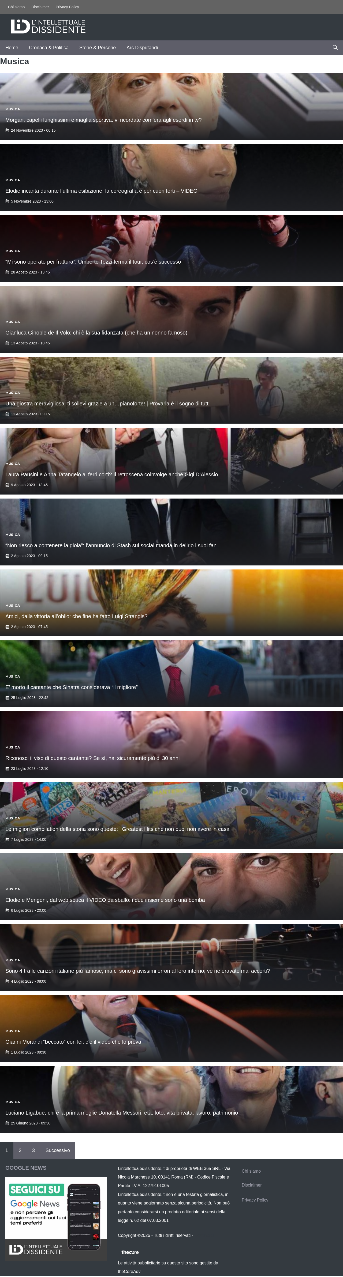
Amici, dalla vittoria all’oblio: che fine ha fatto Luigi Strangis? (76, 616)
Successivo (58, 1150)
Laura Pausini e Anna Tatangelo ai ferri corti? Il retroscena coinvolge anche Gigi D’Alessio (111, 474)
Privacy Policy (67, 7)
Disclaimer (40, 7)
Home (11, 47)
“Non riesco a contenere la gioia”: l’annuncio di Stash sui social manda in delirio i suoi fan (111, 545)
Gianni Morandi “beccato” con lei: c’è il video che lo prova (73, 1042)
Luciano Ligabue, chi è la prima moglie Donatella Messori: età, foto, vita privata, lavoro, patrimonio (121, 1113)
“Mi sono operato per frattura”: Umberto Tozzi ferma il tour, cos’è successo (93, 262)
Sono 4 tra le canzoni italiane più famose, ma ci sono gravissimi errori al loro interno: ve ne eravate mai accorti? (137, 971)
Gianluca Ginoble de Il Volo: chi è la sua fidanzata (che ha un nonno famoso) (96, 333)
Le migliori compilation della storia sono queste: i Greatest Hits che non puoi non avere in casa (117, 829)
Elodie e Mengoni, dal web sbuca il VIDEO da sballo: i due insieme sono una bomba (105, 900)
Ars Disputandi (142, 47)
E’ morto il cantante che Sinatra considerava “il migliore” (71, 687)
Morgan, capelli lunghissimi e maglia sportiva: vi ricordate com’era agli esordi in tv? (103, 120)
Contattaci (204, 1235)
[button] (335, 47)
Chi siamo (16, 7)
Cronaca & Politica (49, 47)
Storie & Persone (97, 47)
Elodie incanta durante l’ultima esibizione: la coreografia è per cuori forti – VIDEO (101, 191)
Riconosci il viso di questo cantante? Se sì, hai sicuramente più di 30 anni (92, 758)
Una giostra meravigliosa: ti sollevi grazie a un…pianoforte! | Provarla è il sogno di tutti (107, 403)
